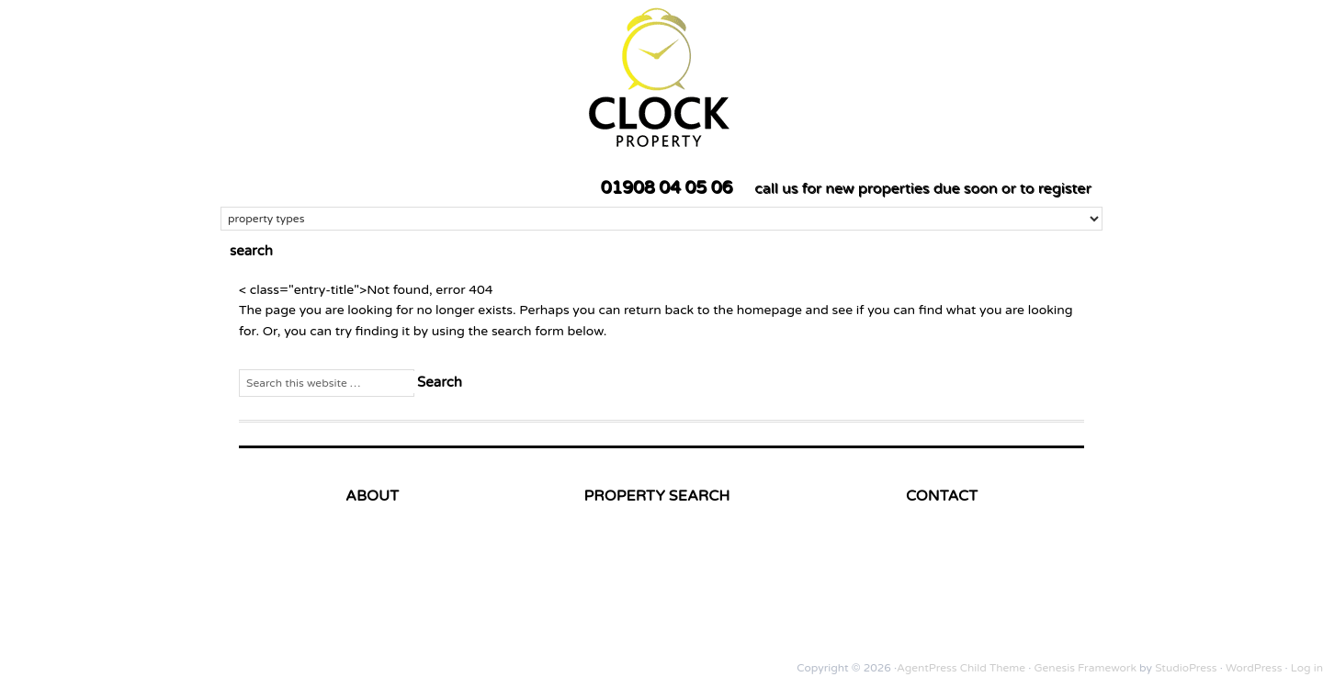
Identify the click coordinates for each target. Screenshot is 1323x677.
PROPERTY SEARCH (657, 496)
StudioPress (1185, 667)
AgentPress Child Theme (961, 667)
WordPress (1254, 667)
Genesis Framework (1085, 667)
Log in (1307, 667)
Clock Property (840, 76)
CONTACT (942, 496)
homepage (769, 310)
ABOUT (372, 496)
